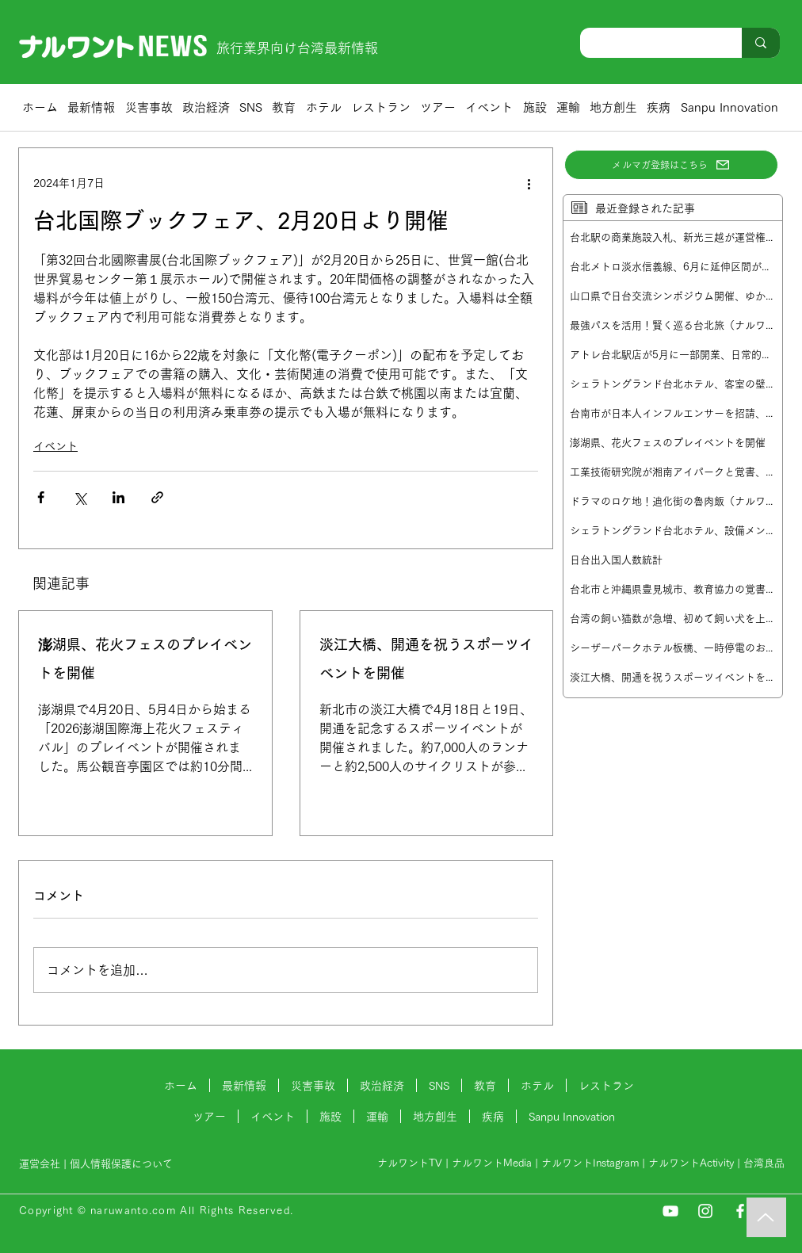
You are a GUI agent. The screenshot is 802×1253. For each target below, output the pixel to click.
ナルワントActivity (691, 1163)
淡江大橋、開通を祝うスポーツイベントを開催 (426, 658)
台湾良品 (764, 1163)
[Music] (766, 1217)
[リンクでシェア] (157, 497)
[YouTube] (670, 1211)
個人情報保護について (123, 1164)
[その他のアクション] (528, 183)
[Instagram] (705, 1211)
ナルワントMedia (492, 1163)
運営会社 (39, 1164)
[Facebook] (740, 1211)
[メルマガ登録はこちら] (671, 165)
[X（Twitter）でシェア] (79, 497)
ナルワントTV (409, 1163)
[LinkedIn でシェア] (118, 497)
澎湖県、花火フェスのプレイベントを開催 (145, 658)
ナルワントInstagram (590, 1163)
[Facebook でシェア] (40, 497)
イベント (55, 446)
